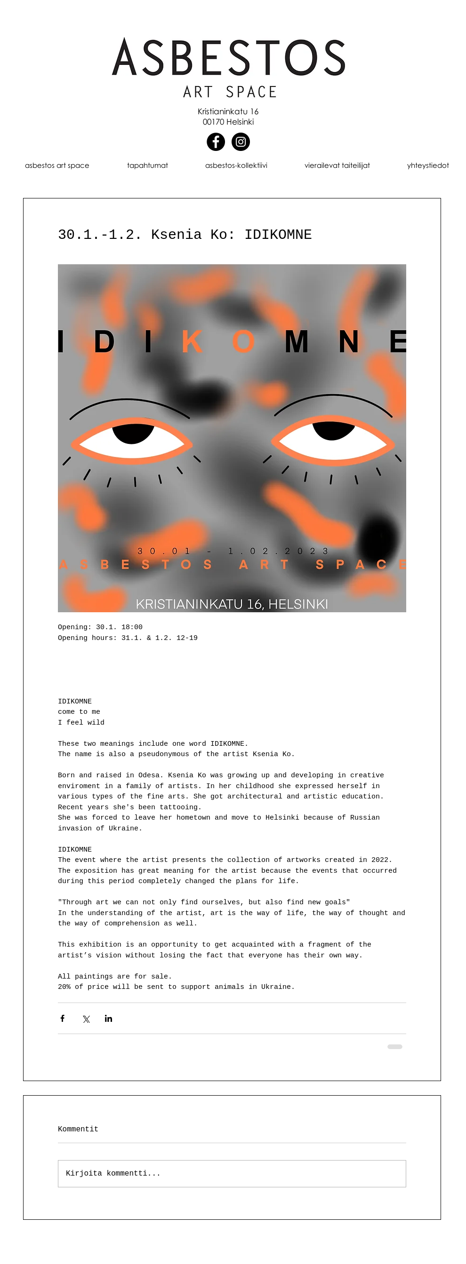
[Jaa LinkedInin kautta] (108, 1018)
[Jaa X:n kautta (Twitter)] (85, 1018)
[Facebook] (216, 142)
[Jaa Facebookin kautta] (62, 1018)
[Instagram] (241, 142)
